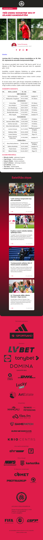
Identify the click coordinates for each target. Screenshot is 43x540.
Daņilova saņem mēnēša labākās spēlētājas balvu (21, 231)
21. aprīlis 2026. (22, 308)
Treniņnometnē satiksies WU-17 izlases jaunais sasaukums (21, 263)
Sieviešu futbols (8, 8)
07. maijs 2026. (22, 244)
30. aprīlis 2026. (22, 276)
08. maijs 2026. (22, 212)
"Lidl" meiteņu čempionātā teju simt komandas (21, 199)
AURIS (25, 532)
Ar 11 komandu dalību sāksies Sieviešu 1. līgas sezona (20, 296)
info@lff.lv (19, 513)
